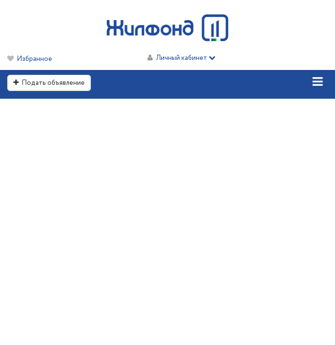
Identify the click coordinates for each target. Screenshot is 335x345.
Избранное (34, 59)
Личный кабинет (185, 58)
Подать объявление (49, 83)
